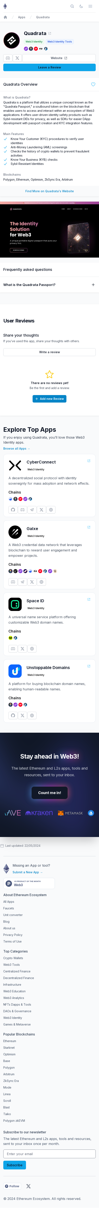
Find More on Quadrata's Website (49, 191)
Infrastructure (12, 984)
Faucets (8, 908)
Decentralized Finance (18, 978)
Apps (21, 17)
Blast (6, 1107)
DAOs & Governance (17, 1011)
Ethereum (22, 179)
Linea (7, 1094)
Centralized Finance (17, 971)
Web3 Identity (34, 41)
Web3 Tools (11, 964)
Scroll (7, 1100)
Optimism (37, 179)
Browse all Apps (16, 448)
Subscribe (14, 1165)
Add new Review (49, 399)
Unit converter (13, 915)
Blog (6, 921)
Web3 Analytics (13, 998)
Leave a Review (49, 67)
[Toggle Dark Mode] (81, 6)
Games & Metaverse (17, 1024)
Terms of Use (12, 941)
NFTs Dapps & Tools (17, 1004)
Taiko (7, 1114)
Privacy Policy (12, 935)
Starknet (9, 1047)
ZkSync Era (52, 179)
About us (9, 928)
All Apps (8, 901)
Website (59, 58)
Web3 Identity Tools (59, 41)
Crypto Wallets (13, 958)
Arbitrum (67, 179)
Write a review (49, 352)
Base (6, 1061)
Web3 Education (14, 991)
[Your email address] (49, 1154)
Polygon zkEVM (14, 1120)
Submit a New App (28, 872)
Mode (7, 1087)
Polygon (9, 179)
